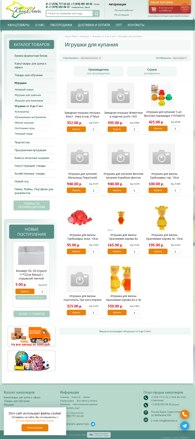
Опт (119, 25)
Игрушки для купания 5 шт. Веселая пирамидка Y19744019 (164, 113)
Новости (76, 397)
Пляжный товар (24, 133)
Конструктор (22, 111)
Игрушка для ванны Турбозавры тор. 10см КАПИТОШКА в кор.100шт (164, 177)
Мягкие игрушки (24, 122)
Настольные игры (25, 128)
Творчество (22, 142)
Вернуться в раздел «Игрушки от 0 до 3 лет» (125, 331)
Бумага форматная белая (30, 55)
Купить (76, 129)
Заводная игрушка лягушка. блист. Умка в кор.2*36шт (82, 114)
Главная (64, 397)
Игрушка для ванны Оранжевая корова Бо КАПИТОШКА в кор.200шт (123, 238)
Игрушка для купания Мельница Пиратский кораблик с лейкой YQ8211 (82, 177)
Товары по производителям (31, 205)
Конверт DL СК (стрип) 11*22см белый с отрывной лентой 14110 (31, 276)
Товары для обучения (28, 75)
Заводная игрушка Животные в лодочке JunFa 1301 (123, 114)
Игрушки (20, 83)
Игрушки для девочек (28, 95)
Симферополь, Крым (80, 7)
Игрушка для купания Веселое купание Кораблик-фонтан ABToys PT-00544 (123, 177)
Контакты (136, 25)
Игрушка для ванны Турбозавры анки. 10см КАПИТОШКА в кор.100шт (82, 238)
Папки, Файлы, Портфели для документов (33, 191)
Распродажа (61, 25)
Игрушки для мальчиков (29, 100)
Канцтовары (19, 25)
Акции (86, 397)
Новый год (21, 181)
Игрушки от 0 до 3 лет (29, 106)
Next (54, 276)
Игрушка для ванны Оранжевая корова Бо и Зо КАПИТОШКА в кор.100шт (123, 299)
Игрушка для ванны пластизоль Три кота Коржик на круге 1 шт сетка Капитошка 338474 (82, 301)
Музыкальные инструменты (30, 117)
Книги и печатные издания (31, 158)
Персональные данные (85, 404)
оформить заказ (185, 8)
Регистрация (121, 14)
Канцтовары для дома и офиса (30, 65)
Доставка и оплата (94, 25)
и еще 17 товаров (32, 314)
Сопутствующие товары (30, 166)
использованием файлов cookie (34, 420)
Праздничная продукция (30, 150)
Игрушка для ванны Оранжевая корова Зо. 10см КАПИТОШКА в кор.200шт (164, 238)
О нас (40, 25)
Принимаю (35, 427)
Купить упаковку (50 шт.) (31, 297)
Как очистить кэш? (70, 407)
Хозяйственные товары (29, 173)
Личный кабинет (123, 10)
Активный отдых (24, 89)
